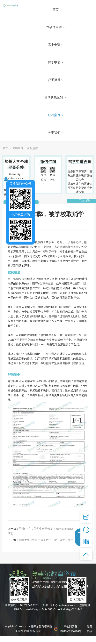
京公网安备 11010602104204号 (71, 629)
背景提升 (55, 80)
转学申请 (55, 62)
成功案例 (55, 115)
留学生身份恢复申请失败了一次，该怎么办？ (46, 540)
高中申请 (55, 45)
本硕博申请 (55, 27)
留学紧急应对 (55, 97)
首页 (55, 10)
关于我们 (55, 132)
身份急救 (32, 148)
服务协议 (89, 629)
